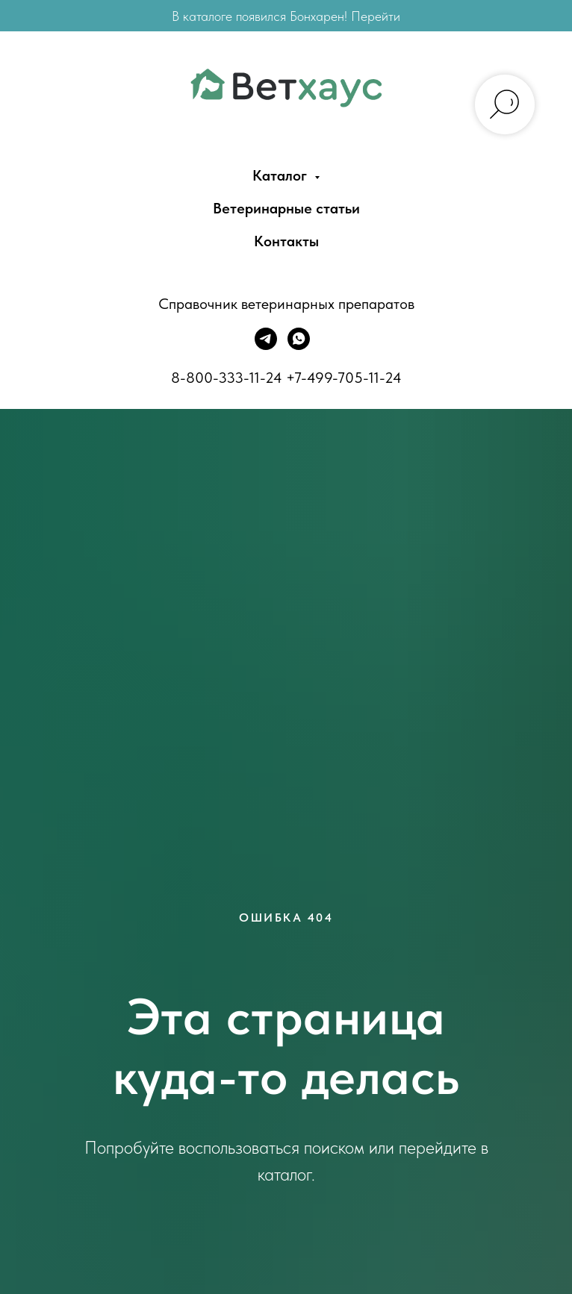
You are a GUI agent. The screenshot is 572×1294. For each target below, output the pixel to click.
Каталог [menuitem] (281, 175)
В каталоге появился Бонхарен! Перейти (286, 16)
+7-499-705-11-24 (344, 378)
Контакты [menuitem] (286, 241)
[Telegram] (266, 346)
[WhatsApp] (298, 346)
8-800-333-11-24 (226, 378)
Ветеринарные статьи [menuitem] (286, 208)
